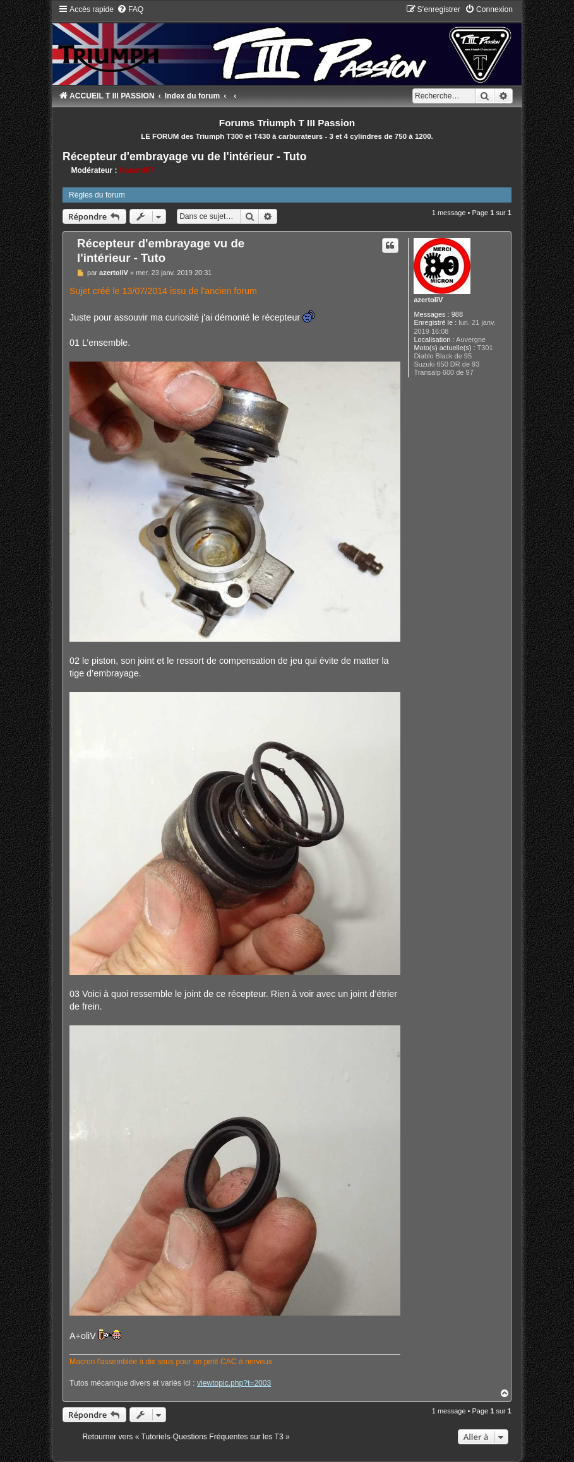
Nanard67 (136, 170)
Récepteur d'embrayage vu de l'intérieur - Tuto (184, 156)
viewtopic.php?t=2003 (234, 1383)
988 (457, 314)
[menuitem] (130, 9)
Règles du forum (97, 195)
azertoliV (428, 300)
